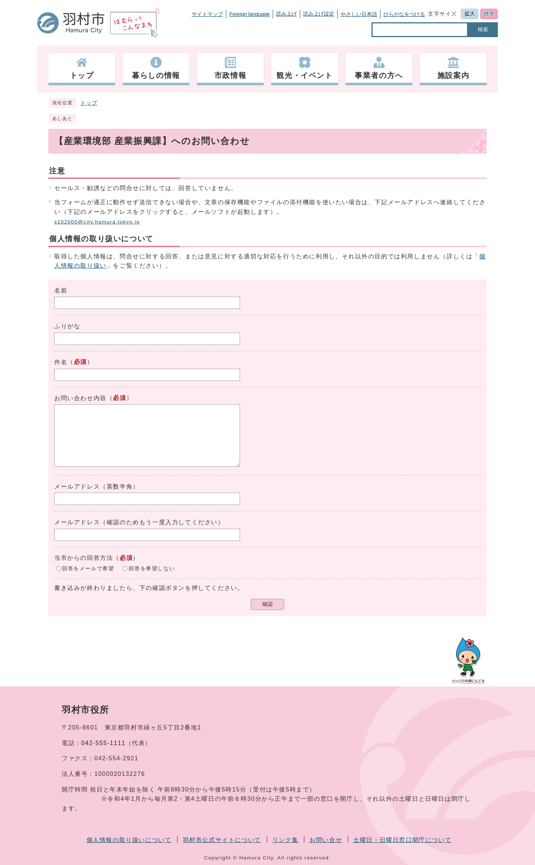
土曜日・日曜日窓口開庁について (402, 840)
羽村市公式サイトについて (222, 840)
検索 (483, 29)
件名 (60, 362)
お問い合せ (325, 840)
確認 (267, 604)
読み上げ (286, 14)
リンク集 (285, 840)
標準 (489, 14)
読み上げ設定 (318, 14)
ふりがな (67, 326)
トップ (89, 103)
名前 (60, 290)
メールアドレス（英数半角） (96, 486)
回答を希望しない (152, 568)
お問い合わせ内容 (80, 398)
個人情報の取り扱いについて (129, 840)
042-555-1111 (103, 743)
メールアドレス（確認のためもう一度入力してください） (139, 522)
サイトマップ (207, 14)
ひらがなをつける (404, 14)
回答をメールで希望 (88, 568)
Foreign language (249, 14)
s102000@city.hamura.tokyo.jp (97, 222)
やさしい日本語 (359, 14)
